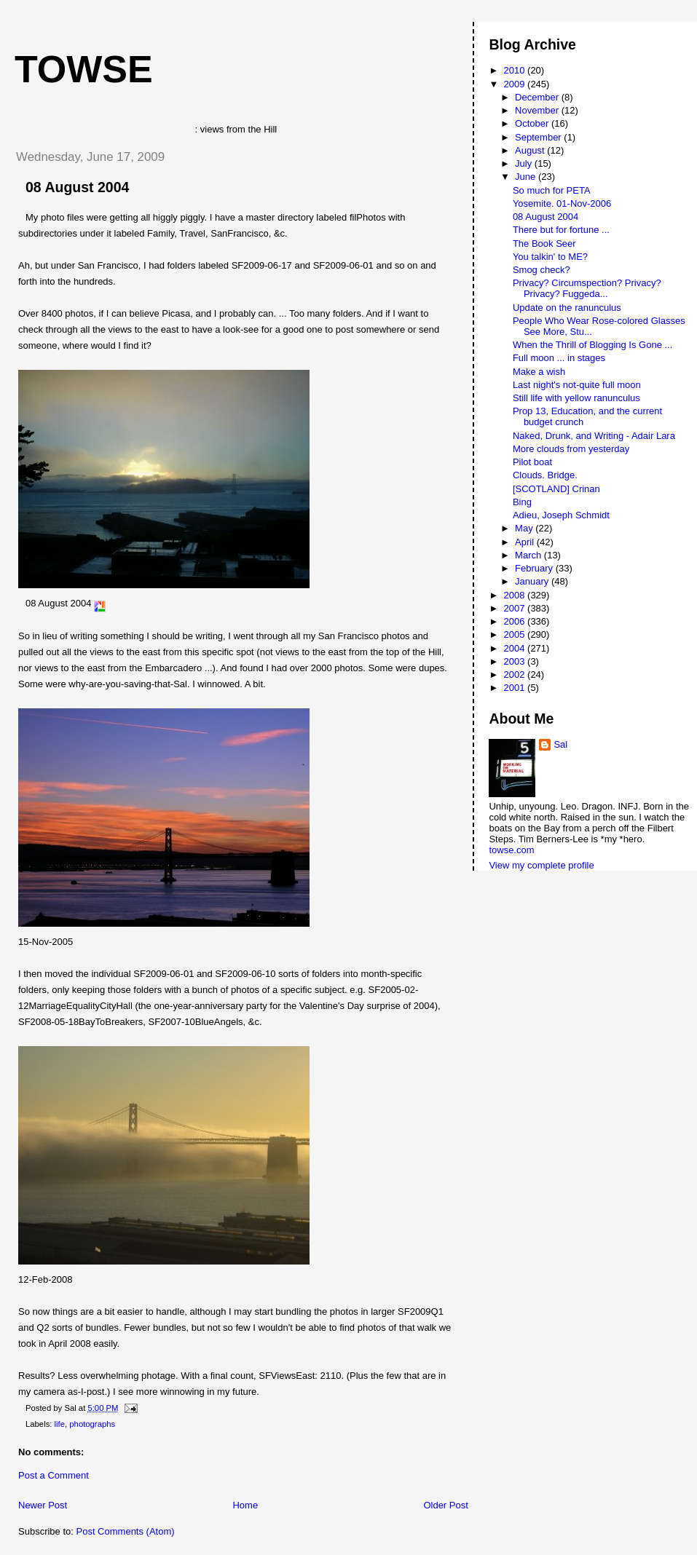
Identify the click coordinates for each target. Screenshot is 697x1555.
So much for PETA (552, 190)
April (526, 542)
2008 (516, 595)
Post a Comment (53, 1475)
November (538, 110)
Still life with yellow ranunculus (576, 397)
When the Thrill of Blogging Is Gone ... (592, 344)
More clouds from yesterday (571, 448)
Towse (84, 69)
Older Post (445, 1505)
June (526, 176)
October (533, 123)
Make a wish (539, 371)
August (531, 150)
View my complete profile (541, 865)
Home (245, 1505)
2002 (516, 674)
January (533, 581)
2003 (516, 661)
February (535, 568)
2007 (516, 608)
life (60, 1424)
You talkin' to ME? (550, 256)
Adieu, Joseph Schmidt (561, 515)
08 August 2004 (77, 187)
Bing (522, 501)
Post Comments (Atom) (125, 1531)
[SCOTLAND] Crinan (556, 488)
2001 (516, 687)
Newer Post (42, 1505)
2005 (516, 634)
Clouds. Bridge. (545, 475)
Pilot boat (532, 461)
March (529, 555)
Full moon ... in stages (559, 357)
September (539, 137)
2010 (516, 70)
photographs (92, 1424)
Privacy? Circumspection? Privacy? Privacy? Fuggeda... (587, 288)
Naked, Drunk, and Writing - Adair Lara (594, 435)
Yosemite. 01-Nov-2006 (562, 203)
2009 (516, 84)
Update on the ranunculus (567, 307)
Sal (560, 744)
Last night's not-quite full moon (577, 384)
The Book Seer (544, 243)
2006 (516, 621)
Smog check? (541, 269)
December (538, 97)
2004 (516, 648)
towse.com (511, 849)
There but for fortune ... (561, 229)
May (525, 528)
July (525, 163)
